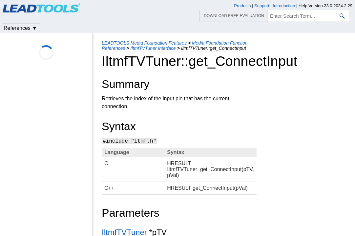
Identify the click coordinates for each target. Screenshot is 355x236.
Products (242, 5)
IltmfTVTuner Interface (153, 48)
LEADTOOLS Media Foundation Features (144, 43)
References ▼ (20, 28)
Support (261, 5)
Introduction (284, 5)
